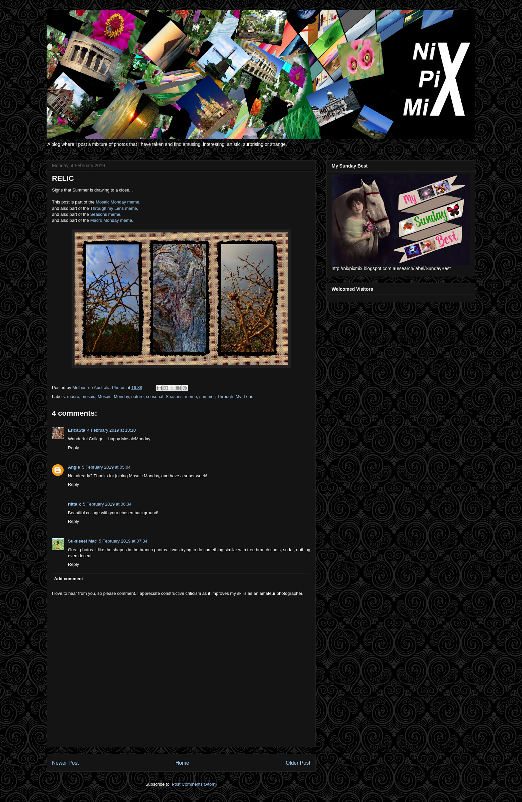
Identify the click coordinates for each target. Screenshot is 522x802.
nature (137, 396)
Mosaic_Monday (113, 396)
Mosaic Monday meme (117, 202)
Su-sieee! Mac (82, 541)
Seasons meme (105, 214)
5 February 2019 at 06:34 (107, 504)
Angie (74, 467)
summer (207, 396)
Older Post (298, 763)
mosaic (88, 396)
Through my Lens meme (113, 208)
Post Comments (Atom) (194, 784)
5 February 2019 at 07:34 (123, 541)
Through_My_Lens (235, 396)
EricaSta (76, 430)
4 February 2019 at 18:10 (111, 430)
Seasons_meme (181, 396)
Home (182, 763)
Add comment (68, 578)
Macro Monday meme (111, 220)
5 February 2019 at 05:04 (106, 467)
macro (73, 396)
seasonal (154, 396)
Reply (73, 447)
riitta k (74, 504)
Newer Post (65, 763)
